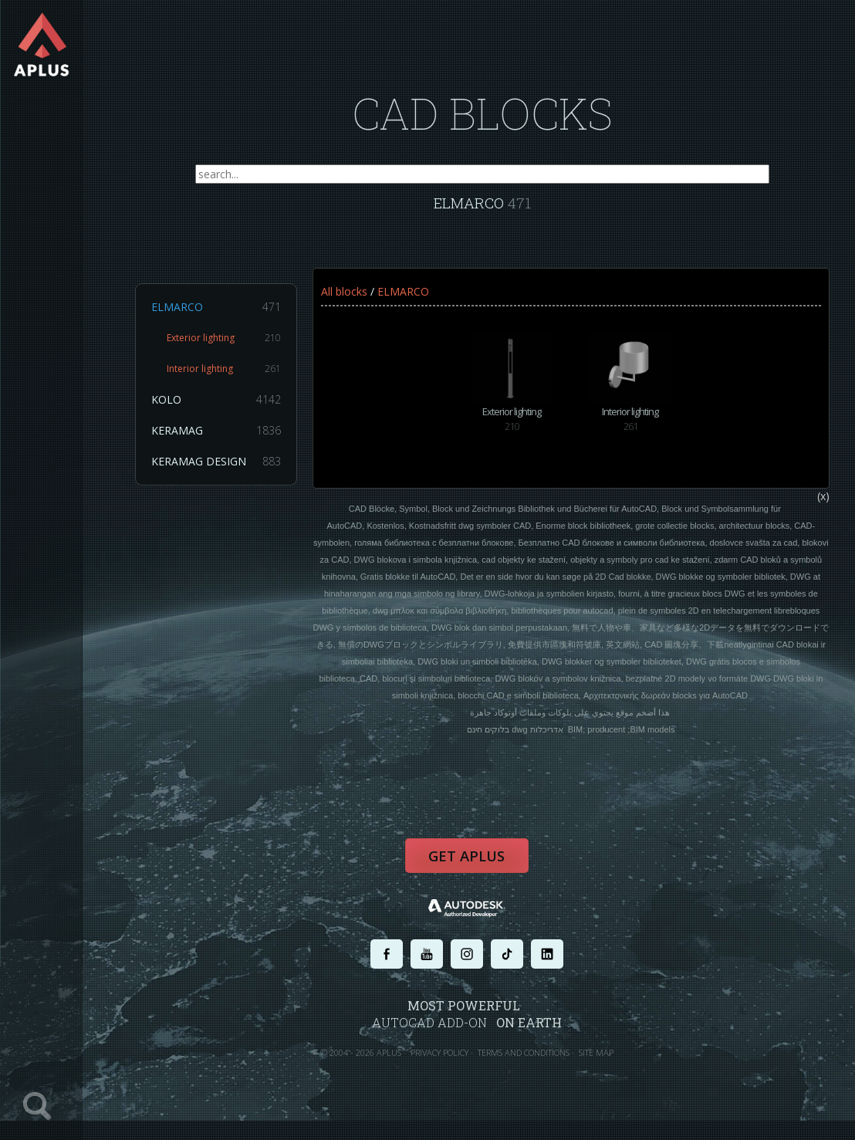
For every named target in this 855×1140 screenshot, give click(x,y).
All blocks (351, 299)
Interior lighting (231, 376)
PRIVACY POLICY (446, 1068)
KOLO (223, 407)
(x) (830, 509)
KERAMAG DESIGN (223, 469)
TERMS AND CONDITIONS (530, 1068)
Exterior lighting (231, 346)
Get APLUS (474, 873)
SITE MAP (603, 1068)
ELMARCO (223, 315)
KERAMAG (223, 438)
